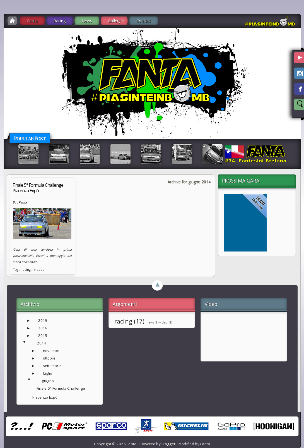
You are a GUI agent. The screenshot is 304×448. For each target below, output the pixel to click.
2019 (42, 320)
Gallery (114, 20)
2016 (42, 327)
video (38, 269)
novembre (52, 350)
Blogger (168, 443)
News (87, 20)
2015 (42, 335)
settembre (52, 365)
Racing (60, 20)
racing (26, 269)
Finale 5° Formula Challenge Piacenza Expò (38, 188)
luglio (47, 373)
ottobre (49, 358)
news (150, 322)
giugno (48, 380)
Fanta (32, 20)
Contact (143, 20)
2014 (41, 343)
